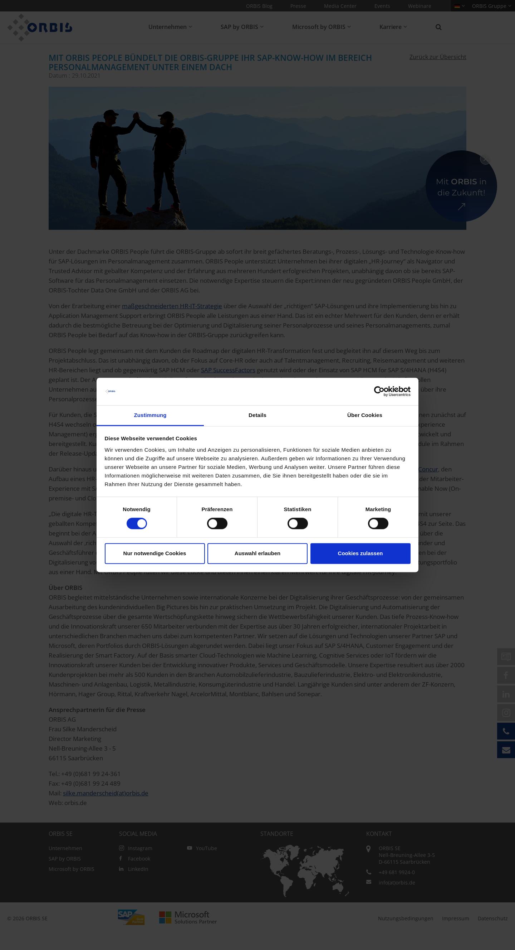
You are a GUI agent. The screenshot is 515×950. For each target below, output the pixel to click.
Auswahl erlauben (257, 553)
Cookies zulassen (360, 553)
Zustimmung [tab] (150, 415)
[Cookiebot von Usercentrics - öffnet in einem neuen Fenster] (379, 391)
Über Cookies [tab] (364, 415)
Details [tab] (257, 415)
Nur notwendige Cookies (154, 553)
